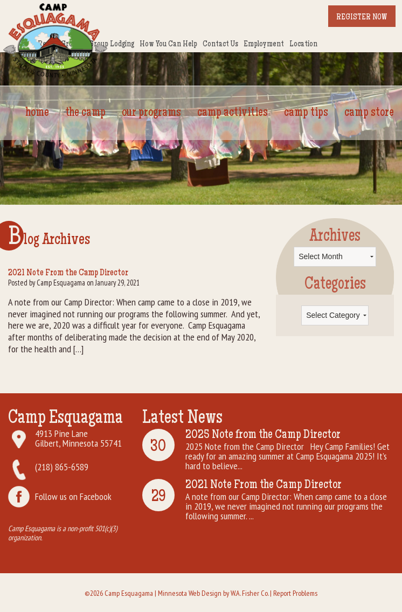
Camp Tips (306, 113)
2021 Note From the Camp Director (68, 273)
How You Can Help (168, 44)
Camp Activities (232, 113)
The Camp (85, 113)
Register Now (361, 17)
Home (37, 113)
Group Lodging (111, 44)
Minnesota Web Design (189, 593)
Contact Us (220, 44)
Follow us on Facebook (73, 496)
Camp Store (369, 113)
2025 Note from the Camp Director (263, 435)
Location (303, 44)
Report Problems (295, 593)
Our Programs (151, 113)
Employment (264, 44)
